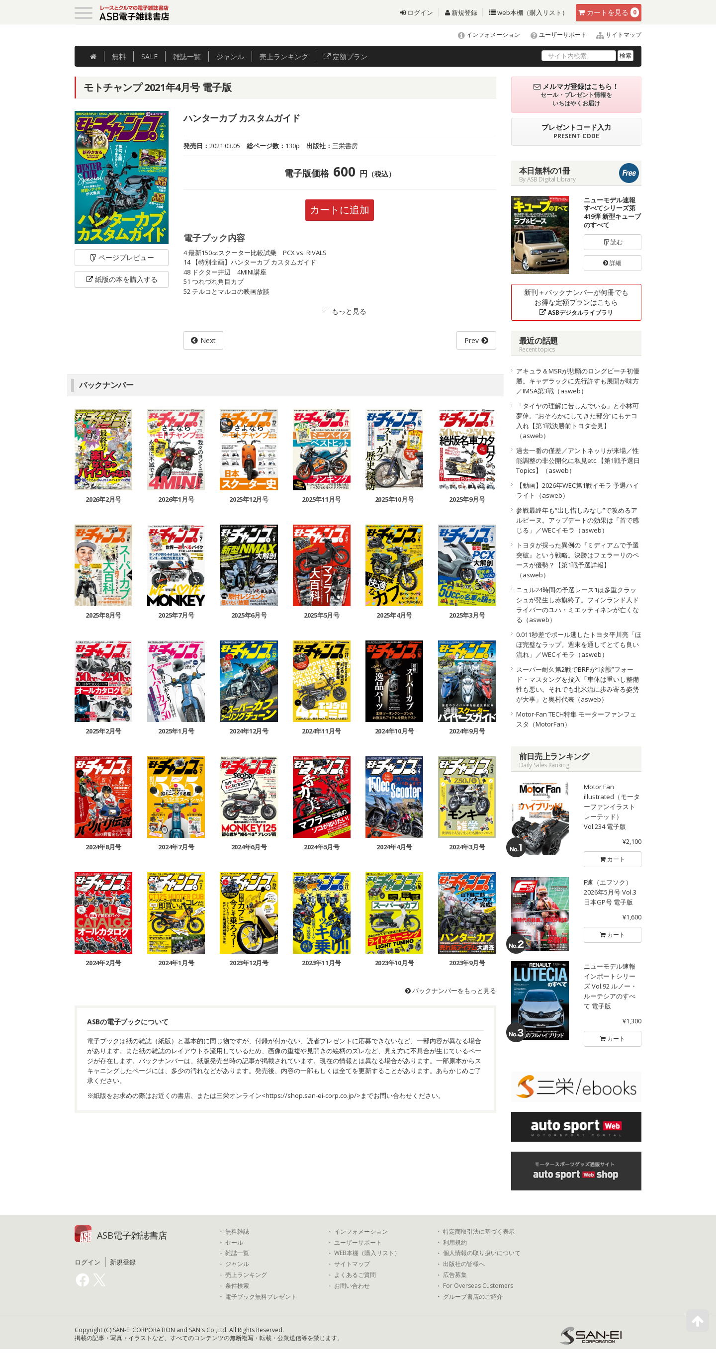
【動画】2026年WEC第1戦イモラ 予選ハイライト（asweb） (577, 490)
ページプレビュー (121, 257)
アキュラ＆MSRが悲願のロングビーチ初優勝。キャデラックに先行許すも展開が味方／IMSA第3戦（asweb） (577, 380)
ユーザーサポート (554, 34)
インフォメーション (484, 34)
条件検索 (237, 1286)
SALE (149, 56)
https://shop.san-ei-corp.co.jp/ (311, 1095)
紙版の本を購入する (122, 279)
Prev (471, 340)
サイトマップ (614, 34)
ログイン (416, 12)
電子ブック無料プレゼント (261, 1297)
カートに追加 (339, 209)
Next (208, 340)
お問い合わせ (352, 1286)
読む (613, 242)
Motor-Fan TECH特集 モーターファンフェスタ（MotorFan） (576, 719)
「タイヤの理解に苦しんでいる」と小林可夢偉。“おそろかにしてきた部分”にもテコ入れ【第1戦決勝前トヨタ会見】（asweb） (577, 420)
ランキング (284, 56)
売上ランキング (246, 1275)
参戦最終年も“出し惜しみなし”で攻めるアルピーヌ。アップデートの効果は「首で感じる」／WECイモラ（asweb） (577, 520)
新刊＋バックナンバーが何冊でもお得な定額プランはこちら (576, 302)
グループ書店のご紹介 (473, 1297)
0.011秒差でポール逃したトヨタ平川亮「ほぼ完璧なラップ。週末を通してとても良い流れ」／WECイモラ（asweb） (578, 644)
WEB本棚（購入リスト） (367, 1253)
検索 (625, 55)
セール (234, 1243)
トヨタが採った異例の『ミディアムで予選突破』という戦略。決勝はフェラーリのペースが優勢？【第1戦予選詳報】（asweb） (577, 560)
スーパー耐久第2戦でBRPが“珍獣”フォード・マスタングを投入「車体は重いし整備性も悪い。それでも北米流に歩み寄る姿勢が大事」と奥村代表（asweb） (577, 684)
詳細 (612, 263)
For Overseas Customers (478, 1286)
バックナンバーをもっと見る (450, 990)
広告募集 (455, 1275)
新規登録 (461, 12)
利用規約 (455, 1243)
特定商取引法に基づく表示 (479, 1232)
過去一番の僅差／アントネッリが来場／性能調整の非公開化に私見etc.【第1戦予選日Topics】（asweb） (578, 460)
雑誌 (187, 56)
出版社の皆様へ (464, 1264)
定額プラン (345, 56)
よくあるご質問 (355, 1275)
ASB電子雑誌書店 (132, 1235)
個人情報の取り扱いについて (482, 1253)
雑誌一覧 (237, 1253)
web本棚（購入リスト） (528, 12)
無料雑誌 (237, 1232)
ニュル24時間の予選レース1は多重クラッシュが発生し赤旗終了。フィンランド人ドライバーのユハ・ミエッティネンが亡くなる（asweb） (577, 604)
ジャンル (230, 56)
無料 (119, 56)
